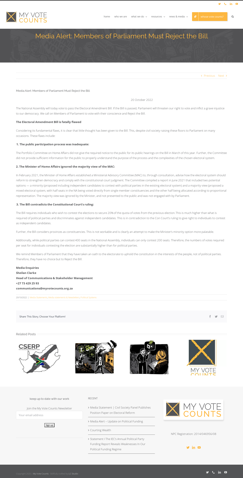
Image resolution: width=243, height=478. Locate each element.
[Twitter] (188, 447)
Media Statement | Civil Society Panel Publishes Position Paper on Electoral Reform (120, 410)
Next (221, 76)
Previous (209, 76)
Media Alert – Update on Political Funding (116, 421)
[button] (233, 16)
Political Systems (88, 297)
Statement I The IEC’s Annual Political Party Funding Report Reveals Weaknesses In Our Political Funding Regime (117, 444)
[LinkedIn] (193, 447)
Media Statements (38, 297)
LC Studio (73, 473)
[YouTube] (199, 447)
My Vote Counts (41, 473)
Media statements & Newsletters (63, 297)
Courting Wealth (100, 430)
